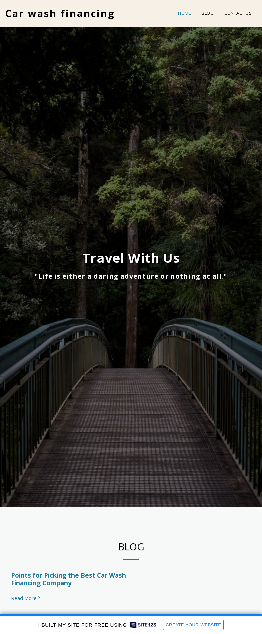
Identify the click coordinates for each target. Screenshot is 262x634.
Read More (26, 598)
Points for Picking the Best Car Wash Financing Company (68, 579)
